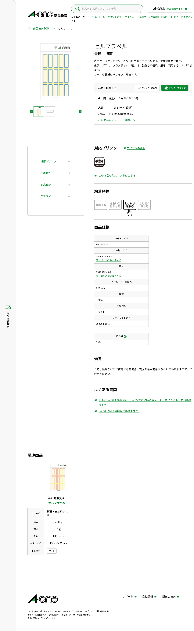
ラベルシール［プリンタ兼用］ (106, 17)
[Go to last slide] (32, 111)
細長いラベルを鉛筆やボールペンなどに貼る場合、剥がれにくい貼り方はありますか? (140, 402)
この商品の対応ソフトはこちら (116, 175)
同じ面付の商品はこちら (109, 276)
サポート (123, 596)
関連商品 (47, 196)
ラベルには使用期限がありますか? (118, 411)
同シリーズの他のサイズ (109, 260)
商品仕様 (47, 184)
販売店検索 (124, 601)
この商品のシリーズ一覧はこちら (119, 120)
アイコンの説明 (135, 148)
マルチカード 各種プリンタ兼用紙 (141, 17)
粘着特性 (47, 173)
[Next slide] (81, 111)
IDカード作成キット (183, 17)
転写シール (165, 17)
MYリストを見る (167, 88)
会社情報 (143, 596)
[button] (40, 111)
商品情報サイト (162, 9)
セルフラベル (59, 502)
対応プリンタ (50, 161)
